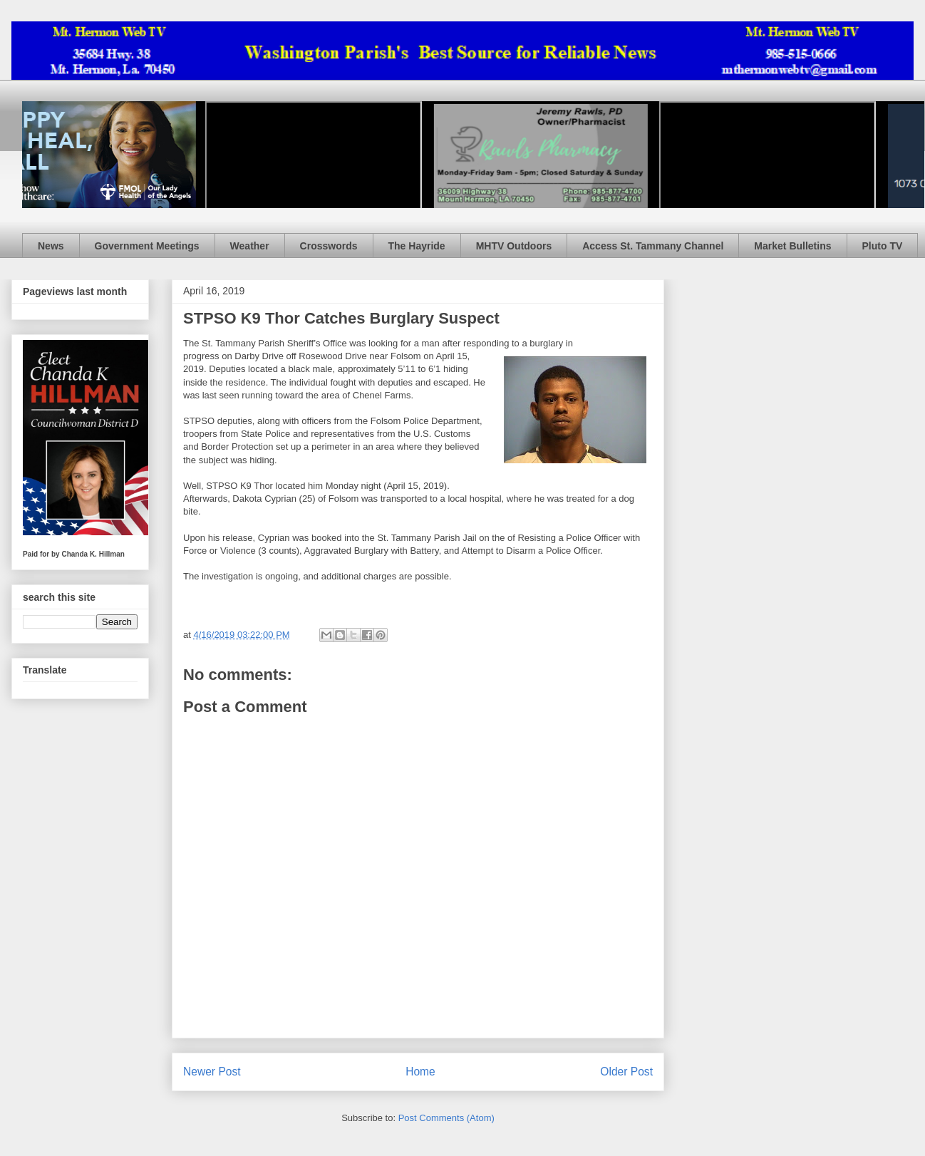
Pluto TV (882, 246)
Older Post (626, 1071)
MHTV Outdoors (514, 246)
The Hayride (416, 246)
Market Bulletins (792, 246)
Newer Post (212, 1071)
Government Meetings (147, 246)
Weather (249, 246)
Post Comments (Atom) (446, 1118)
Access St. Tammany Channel (652, 246)
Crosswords (329, 246)
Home (420, 1071)
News (51, 246)
